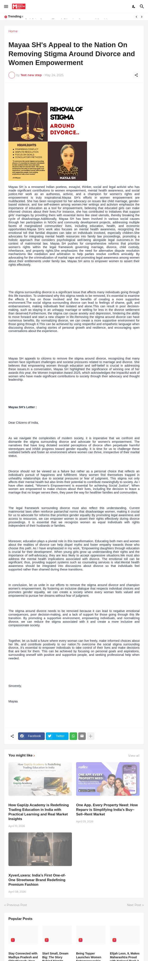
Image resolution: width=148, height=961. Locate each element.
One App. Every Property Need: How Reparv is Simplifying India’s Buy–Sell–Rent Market (107, 809)
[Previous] (136, 17)
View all (134, 755)
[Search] (142, 6)
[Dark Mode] (134, 6)
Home (12, 31)
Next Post (134, 905)
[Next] (142, 17)
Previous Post (17, 905)
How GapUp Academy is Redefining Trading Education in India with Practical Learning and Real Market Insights (38, 812)
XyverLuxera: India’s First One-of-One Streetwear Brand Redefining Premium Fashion (37, 880)
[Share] (136, 75)
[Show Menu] (6, 6)
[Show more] (90, 736)
